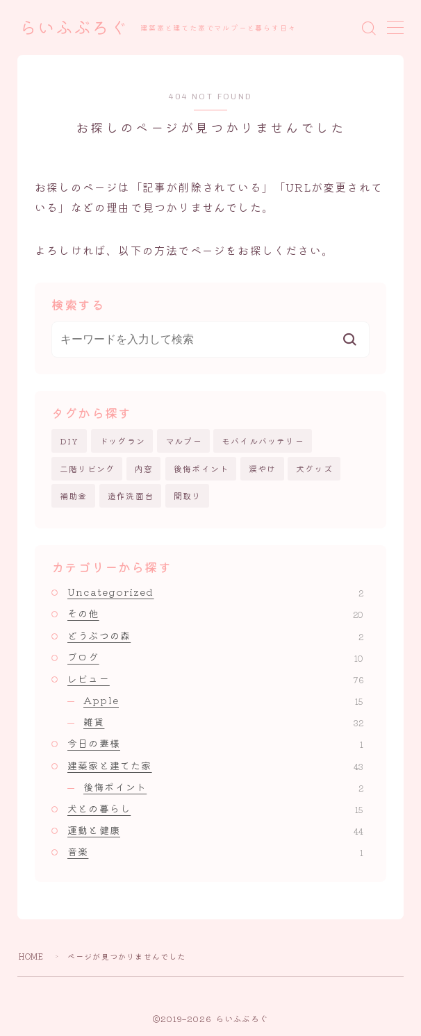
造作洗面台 (131, 495)
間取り (187, 495)
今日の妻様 (215, 744)
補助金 (74, 495)
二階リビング (87, 468)
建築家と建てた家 (215, 765)
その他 (215, 614)
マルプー (183, 440)
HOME (31, 956)
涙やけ (262, 468)
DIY (69, 440)
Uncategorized (215, 592)
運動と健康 (215, 830)
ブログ (215, 657)
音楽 (215, 852)
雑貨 (223, 721)
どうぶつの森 (215, 635)
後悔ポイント (201, 468)
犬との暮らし (215, 808)
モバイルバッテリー (263, 440)
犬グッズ (314, 468)
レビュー (215, 678)
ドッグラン (122, 440)
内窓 (144, 468)
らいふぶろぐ (73, 28)
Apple (223, 700)
